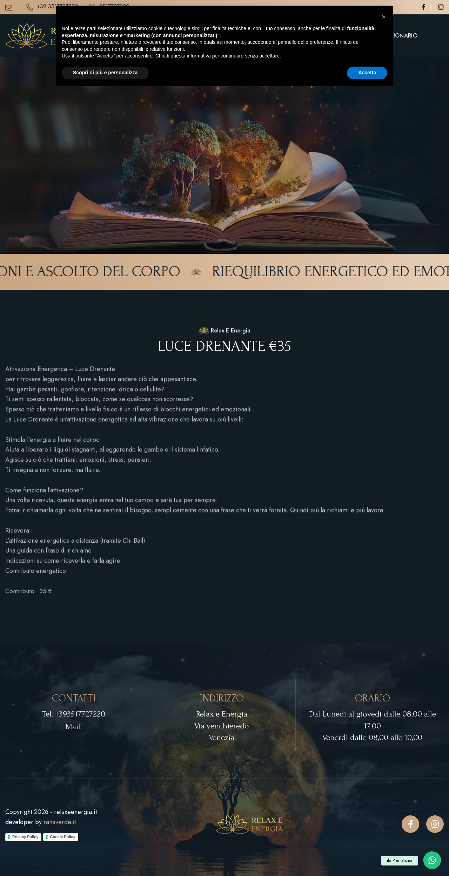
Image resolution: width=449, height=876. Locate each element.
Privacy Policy (25, 837)
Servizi (307, 36)
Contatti (350, 36)
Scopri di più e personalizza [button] (105, 857)
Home (278, 36)
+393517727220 (80, 714)
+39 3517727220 (52, 7)
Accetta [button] (367, 857)
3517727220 (109, 7)
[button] (383, 801)
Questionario (396, 36)
